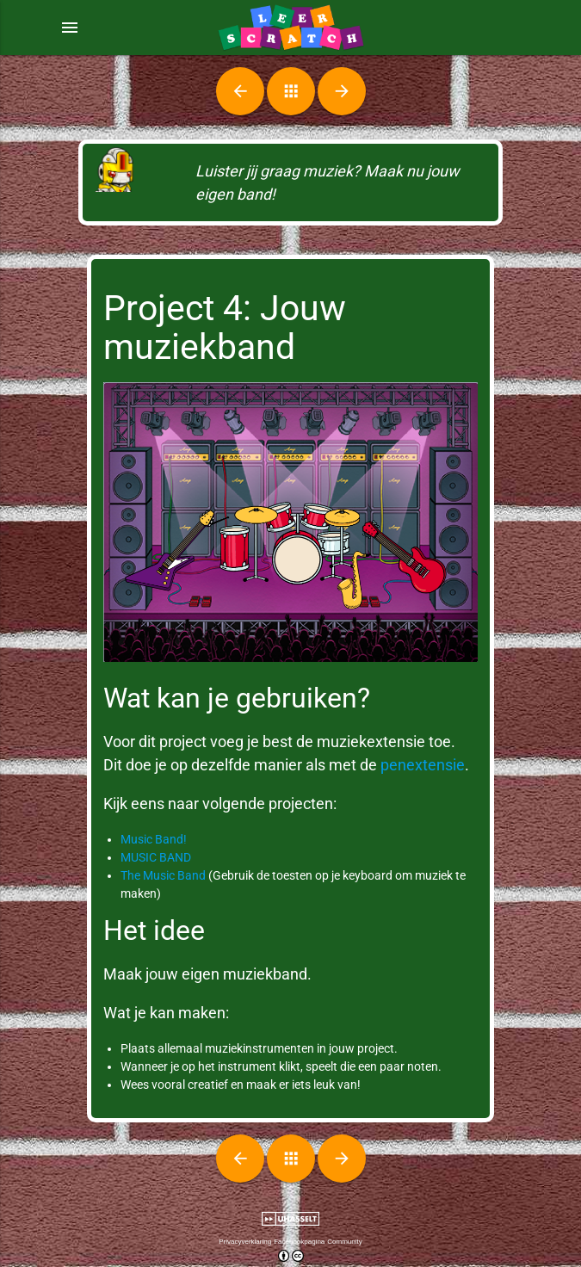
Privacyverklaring (245, 1241)
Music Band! (154, 839)
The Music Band (163, 875)
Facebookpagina (299, 1241)
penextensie (422, 765)
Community (344, 1241)
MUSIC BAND (156, 857)
